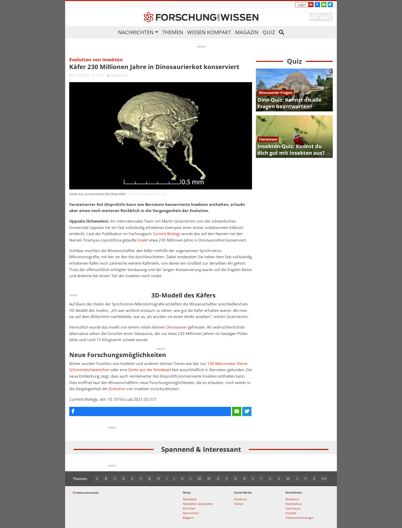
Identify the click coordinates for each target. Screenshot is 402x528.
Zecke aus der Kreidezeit (149, 369)
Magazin (246, 32)
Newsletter (190, 499)
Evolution (117, 388)
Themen (172, 32)
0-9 (324, 478)
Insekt (143, 240)
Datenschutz (294, 504)
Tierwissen (268, 139)
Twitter (239, 504)
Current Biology (166, 233)
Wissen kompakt (209, 32)
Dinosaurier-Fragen (276, 92)
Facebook (240, 499)
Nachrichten (136, 32)
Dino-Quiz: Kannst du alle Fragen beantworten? (289, 103)
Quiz (269, 32)
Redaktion (292, 499)
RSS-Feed (189, 508)
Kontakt (291, 513)
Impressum (293, 508)
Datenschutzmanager (300, 518)
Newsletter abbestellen (198, 504)
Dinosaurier (176, 327)
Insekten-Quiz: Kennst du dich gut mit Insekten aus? (291, 149)
